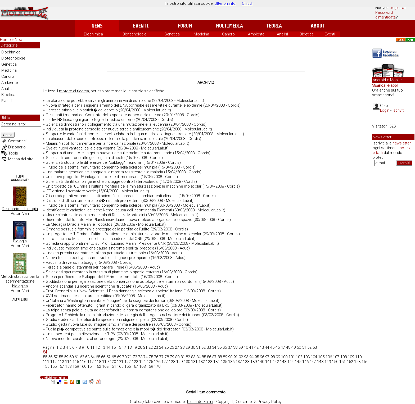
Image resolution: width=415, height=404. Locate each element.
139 (253, 361)
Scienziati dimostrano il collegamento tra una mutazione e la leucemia (107, 124)
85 (204, 357)
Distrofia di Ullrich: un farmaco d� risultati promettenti (93, 200)
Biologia (20, 241)
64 (93, 357)
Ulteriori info (225, 3)
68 (114, 357)
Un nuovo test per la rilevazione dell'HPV (80, 334)
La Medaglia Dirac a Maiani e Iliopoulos (79, 224)
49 (293, 347)
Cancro (228, 34)
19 (135, 347)
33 (209, 347)
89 (225, 357)
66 (103, 357)
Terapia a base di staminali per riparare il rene (85, 267)
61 (77, 357)
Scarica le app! (385, 85)
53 (315, 347)
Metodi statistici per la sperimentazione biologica (20, 281)
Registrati (398, 7)
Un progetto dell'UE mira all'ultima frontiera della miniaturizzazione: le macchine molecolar (123, 186)
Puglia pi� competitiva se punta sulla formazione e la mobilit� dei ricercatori (113, 329)
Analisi (282, 34)
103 (306, 357)
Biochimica (93, 34)
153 (357, 361)
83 (193, 357)
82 (188, 357)
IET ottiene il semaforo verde (71, 191)
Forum (185, 26)
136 (231, 361)
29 (188, 347)
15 (113, 347)
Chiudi (247, 3)
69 (119, 357)
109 (351, 357)
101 (291, 357)
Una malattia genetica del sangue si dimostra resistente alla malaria (104, 172)
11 (92, 347)
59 (66, 357)
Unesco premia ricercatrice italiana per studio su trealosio (96, 253)
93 (246, 357)
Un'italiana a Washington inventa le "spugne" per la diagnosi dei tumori (106, 300)
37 (230, 347)
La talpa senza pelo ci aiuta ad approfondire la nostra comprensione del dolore (114, 310)
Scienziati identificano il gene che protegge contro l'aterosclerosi (102, 181)
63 (87, 357)
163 (105, 366)
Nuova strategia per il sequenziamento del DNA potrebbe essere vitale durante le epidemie (124, 105)
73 (140, 357)
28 (182, 347)
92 (241, 357)
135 (224, 361)
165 (120, 366)
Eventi (141, 26)
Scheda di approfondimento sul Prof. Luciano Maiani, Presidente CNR (106, 243)
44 (267, 347)
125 (150, 361)
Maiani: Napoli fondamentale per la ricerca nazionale (91, 143)
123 (135, 361)
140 (261, 361)
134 (216, 361)
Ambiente (256, 34)
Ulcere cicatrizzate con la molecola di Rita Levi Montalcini (95, 214)
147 (313, 361)
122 (127, 361)
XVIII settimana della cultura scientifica (79, 295)
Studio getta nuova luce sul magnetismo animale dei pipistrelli (99, 324)
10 (87, 347)
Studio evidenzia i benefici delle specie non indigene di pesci (98, 319)
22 (150, 347)
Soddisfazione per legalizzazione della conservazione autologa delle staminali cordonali (122, 281)
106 (329, 357)
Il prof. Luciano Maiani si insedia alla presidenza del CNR (94, 238)
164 (113, 366)
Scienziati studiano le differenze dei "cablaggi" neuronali (94, 162)
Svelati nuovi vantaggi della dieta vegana (80, 148)
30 (193, 347)
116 (83, 361)
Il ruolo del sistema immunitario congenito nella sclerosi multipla (101, 167)
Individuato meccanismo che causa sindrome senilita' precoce (100, 248)
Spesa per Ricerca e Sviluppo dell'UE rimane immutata (92, 276)
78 (167, 357)
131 (194, 361)
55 (45, 357)
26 (172, 347)
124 (142, 361)
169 (150, 366)
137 (239, 361)
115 (76, 361)
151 (342, 361)
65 (98, 357)
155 (46, 366)
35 (219, 347)
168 (142, 366)
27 (177, 347)
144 (290, 361)
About (318, 26)
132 (202, 361)
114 (68, 361)
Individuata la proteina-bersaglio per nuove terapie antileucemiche (102, 129)
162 (98, 366)
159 (76, 366)
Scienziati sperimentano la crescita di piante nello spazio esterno (102, 272)
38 (235, 347)
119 (105, 361)
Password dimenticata (385, 15)
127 (164, 361)
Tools (13, 153)
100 (284, 357)
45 (272, 347)
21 (145, 347)
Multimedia (229, 26)
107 (336, 357)
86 (209, 357)
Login (384, 110)
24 (161, 347)
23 (156, 347)
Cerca (7, 135)
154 (365, 361)
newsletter (402, 143)
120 (113, 361)
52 (309, 347)
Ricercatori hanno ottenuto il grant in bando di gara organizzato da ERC (107, 305)
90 (230, 357)
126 (157, 361)
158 (68, 366)
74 (145, 357)
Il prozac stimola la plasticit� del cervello (82, 110)
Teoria (274, 26)
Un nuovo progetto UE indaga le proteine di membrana (92, 176)
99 (278, 357)
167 (135, 366)
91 (235, 357)
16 (119, 347)
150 (335, 361)
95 (257, 357)
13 (103, 347)
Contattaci (17, 141)
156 (53, 366)
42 (256, 347)
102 (299, 357)
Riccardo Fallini (200, 401)
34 (214, 347)
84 (198, 357)
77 (161, 357)
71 (130, 357)
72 (135, 357)
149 (327, 361)
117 (90, 361)
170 (157, 366)
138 (246, 361)
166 (127, 366)
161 (90, 366)
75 (151, 357)
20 (140, 347)
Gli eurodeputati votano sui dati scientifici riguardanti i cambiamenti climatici (111, 195)
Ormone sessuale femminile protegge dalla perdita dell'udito (98, 229)
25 (166, 347)
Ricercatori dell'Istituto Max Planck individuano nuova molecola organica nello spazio (119, 219)
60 (71, 357)
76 (156, 357)
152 (350, 361)
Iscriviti (398, 110)
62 (82, 357)
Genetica (172, 34)
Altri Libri (20, 299)
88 (220, 357)
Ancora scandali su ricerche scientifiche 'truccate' (89, 286)
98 (272, 357)
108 (343, 357)
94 (251, 357)
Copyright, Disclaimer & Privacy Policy (249, 401)
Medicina (201, 34)
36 (225, 347)
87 (214, 357)
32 (203, 347)
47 (283, 347)
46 (278, 347)
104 (314, 357)
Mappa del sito (21, 159)
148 (320, 361)
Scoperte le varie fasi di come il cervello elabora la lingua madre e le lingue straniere (118, 133)
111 (46, 361)
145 (298, 361)
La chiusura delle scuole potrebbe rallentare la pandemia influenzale (104, 138)
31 (198, 347)
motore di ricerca (74, 91)
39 (240, 347)
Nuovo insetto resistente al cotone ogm (80, 338)
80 (177, 357)
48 (288, 347)
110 (358, 357)
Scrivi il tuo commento (205, 392)
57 (55, 357)
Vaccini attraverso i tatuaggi (70, 262)
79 (172, 357)
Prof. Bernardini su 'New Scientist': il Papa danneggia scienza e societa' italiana (114, 291)
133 (209, 361)
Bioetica (307, 34)
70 (124, 357)
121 (120, 361)
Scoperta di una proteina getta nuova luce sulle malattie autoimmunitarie (109, 153)
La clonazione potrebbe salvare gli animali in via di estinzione (98, 100)
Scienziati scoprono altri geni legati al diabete (85, 157)
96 (262, 357)
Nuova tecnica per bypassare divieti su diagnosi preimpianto (98, 257)
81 (183, 357)
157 (61, 366)
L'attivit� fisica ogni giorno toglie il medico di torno (90, 119)
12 (98, 347)
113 (61, 361)
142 (276, 361)
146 (305, 361)
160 (83, 366)
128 (172, 361)
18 (129, 347)
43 (262, 347)
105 (321, 357)
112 (53, 361)
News (97, 26)
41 (251, 347)
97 (267, 357)
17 (124, 347)
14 (108, 347)
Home (5, 39)
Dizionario (17, 147)
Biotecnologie (134, 34)
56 (50, 357)
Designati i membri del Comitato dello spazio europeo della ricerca (103, 114)
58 (61, 357)
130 (187, 361)
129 (179, 361)
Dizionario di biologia (20, 208)
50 (299, 347)
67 (108, 357)
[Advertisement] (205, 57)
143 (283, 361)
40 (246, 347)
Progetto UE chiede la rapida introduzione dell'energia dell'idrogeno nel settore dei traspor (123, 314)
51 (304, 347)
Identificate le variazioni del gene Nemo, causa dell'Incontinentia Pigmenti (109, 210)
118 (98, 361)
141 (268, 361)
